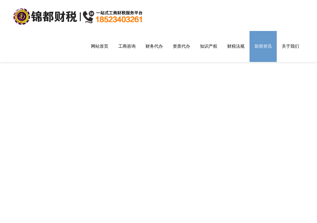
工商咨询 (127, 46)
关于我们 (290, 46)
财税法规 (236, 46)
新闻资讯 (263, 46)
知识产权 (208, 46)
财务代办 (154, 46)
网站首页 (99, 46)
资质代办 (181, 46)
